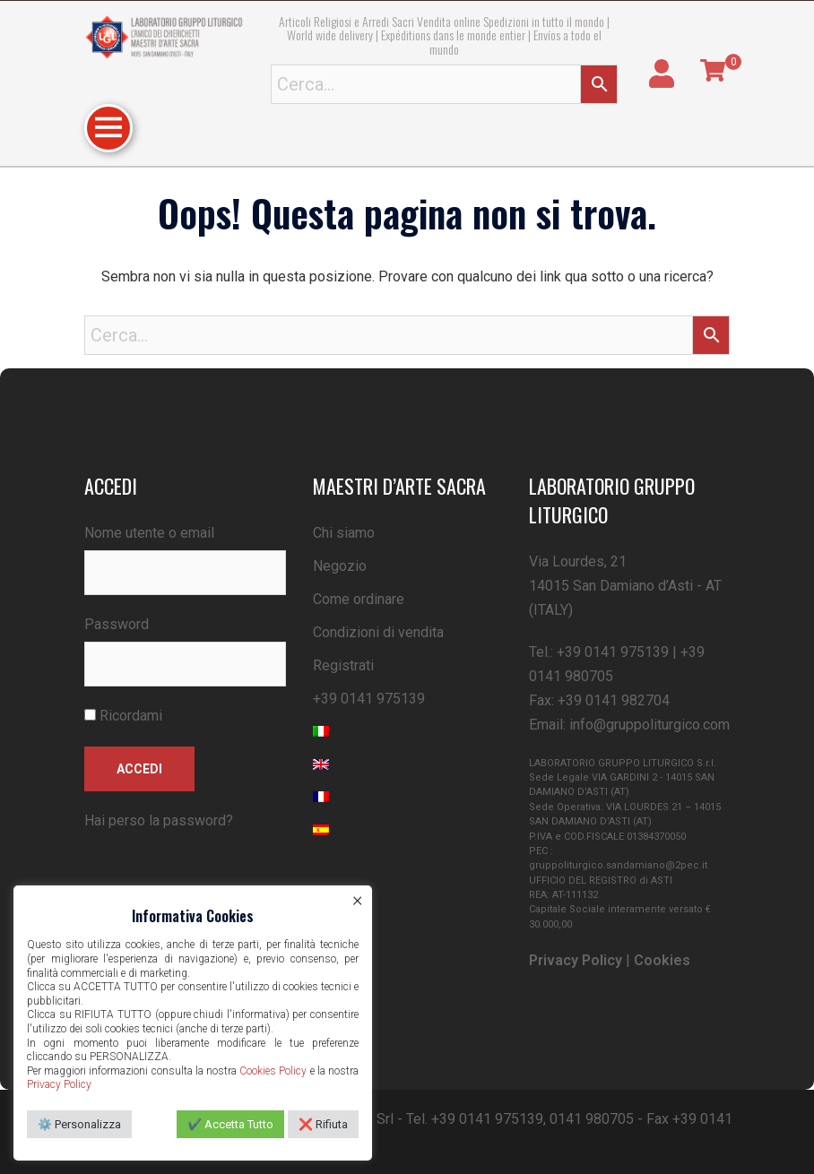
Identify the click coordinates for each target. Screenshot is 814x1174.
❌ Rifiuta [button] (323, 1124)
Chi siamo (344, 532)
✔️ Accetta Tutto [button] (230, 1124)
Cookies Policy (273, 1071)
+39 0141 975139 (369, 698)
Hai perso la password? (158, 820)
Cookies (662, 960)
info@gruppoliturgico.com (649, 724)
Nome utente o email (149, 532)
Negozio (340, 565)
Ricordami (123, 715)
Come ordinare (358, 599)
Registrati (343, 665)
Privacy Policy (575, 960)
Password (116, 624)
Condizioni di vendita (378, 632)
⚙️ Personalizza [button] (79, 1124)
